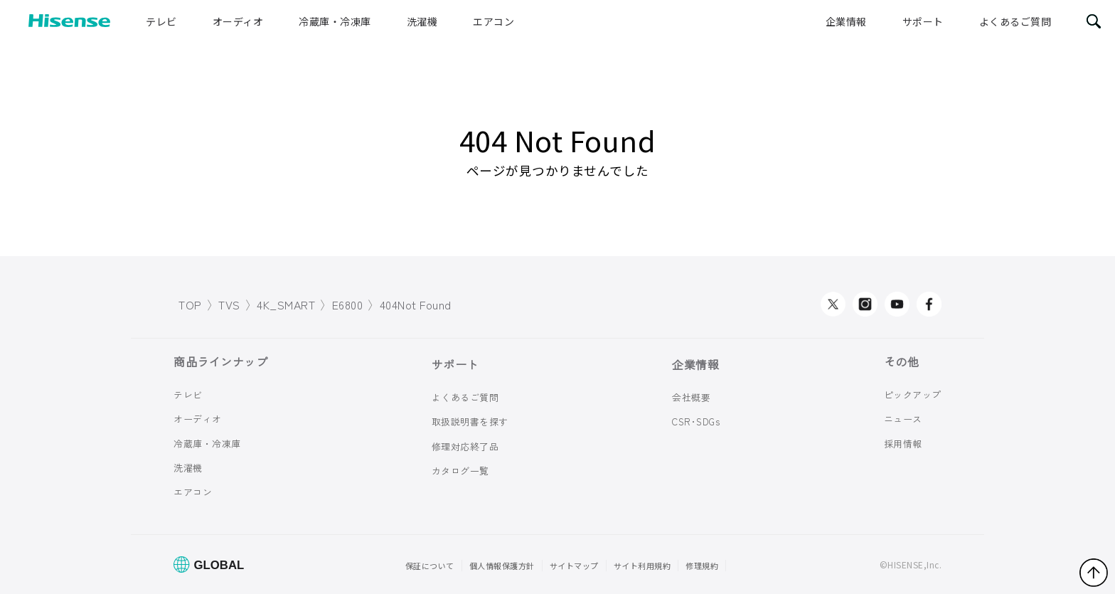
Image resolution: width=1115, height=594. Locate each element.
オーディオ (238, 21)
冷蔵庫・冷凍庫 (335, 21)
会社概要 (691, 397)
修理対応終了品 (465, 446)
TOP (190, 304)
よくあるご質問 (1015, 21)
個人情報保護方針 (502, 565)
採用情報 (903, 443)
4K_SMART (286, 304)
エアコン (493, 21)
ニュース (903, 418)
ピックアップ (912, 394)
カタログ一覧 (460, 470)
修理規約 (701, 565)
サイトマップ (574, 565)
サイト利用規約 (642, 565)
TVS (229, 304)
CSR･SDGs (696, 421)
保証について (429, 565)
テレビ (161, 21)
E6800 (347, 304)
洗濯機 (422, 21)
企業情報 (846, 21)
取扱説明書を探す (470, 421)
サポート (923, 21)
